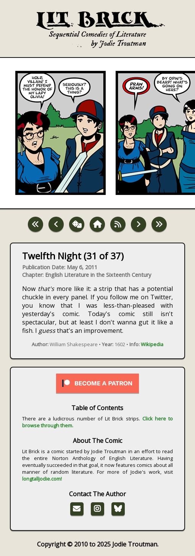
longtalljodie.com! (42, 478)
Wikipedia (152, 344)
